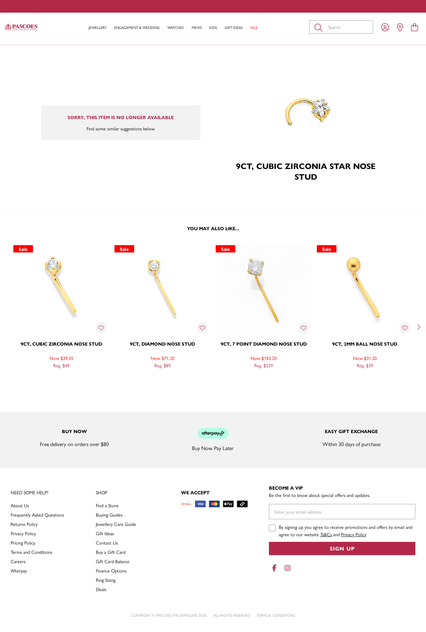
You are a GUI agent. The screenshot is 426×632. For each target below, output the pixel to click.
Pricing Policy (23, 542)
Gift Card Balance (112, 561)
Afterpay (19, 570)
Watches (175, 27)
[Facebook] (274, 568)
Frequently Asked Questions (37, 514)
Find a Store (107, 505)
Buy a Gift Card (110, 552)
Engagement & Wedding (137, 27)
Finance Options (111, 570)
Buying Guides (109, 514)
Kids (213, 27)
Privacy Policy (23, 533)
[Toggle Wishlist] (101, 327)
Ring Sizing (105, 579)
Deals (101, 589)
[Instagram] (286, 568)
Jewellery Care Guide (116, 524)
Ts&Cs (326, 534)
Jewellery (97, 27)
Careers (18, 561)
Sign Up (342, 548)
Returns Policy (24, 524)
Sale (254, 27)
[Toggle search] (319, 27)
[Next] (418, 327)
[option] (61, 326)
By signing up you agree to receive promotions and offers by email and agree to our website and (345, 531)
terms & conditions (276, 615)
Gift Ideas (234, 27)
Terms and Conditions (31, 552)
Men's (197, 27)
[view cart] (414, 27)
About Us (20, 505)
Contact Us (107, 542)
